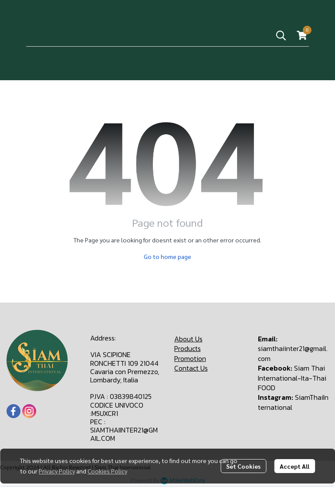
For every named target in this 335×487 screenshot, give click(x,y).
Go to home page (167, 256)
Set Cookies (243, 466)
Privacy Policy (57, 471)
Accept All (294, 466)
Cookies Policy (107, 471)
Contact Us (191, 368)
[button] (281, 35)
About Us (188, 339)
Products (187, 348)
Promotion (190, 358)
